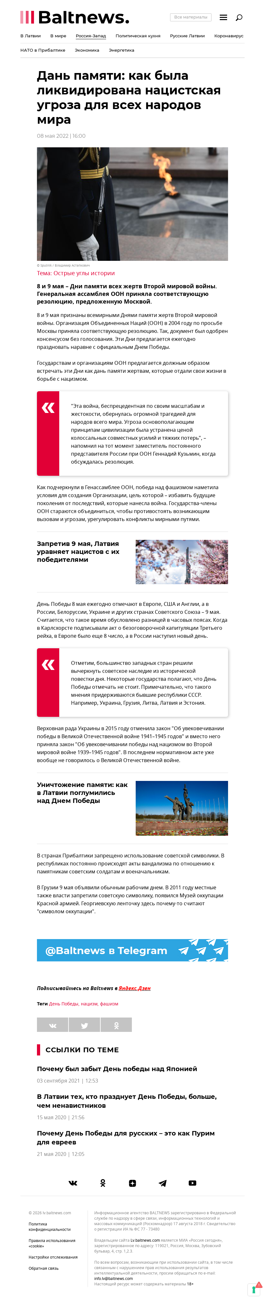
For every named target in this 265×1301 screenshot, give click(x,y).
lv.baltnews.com (145, 1240)
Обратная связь (44, 1268)
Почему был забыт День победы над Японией (117, 1069)
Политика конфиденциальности (50, 1226)
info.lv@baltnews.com (113, 1279)
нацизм (89, 1004)
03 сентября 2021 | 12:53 (67, 1081)
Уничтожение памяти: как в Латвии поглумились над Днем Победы (82, 793)
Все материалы (190, 16)
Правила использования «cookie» (52, 1243)
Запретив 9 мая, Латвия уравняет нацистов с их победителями (78, 551)
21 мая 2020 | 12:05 (60, 1154)
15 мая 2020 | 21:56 (60, 1117)
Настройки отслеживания (53, 1257)
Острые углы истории (84, 273)
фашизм (109, 1004)
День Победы (63, 1004)
